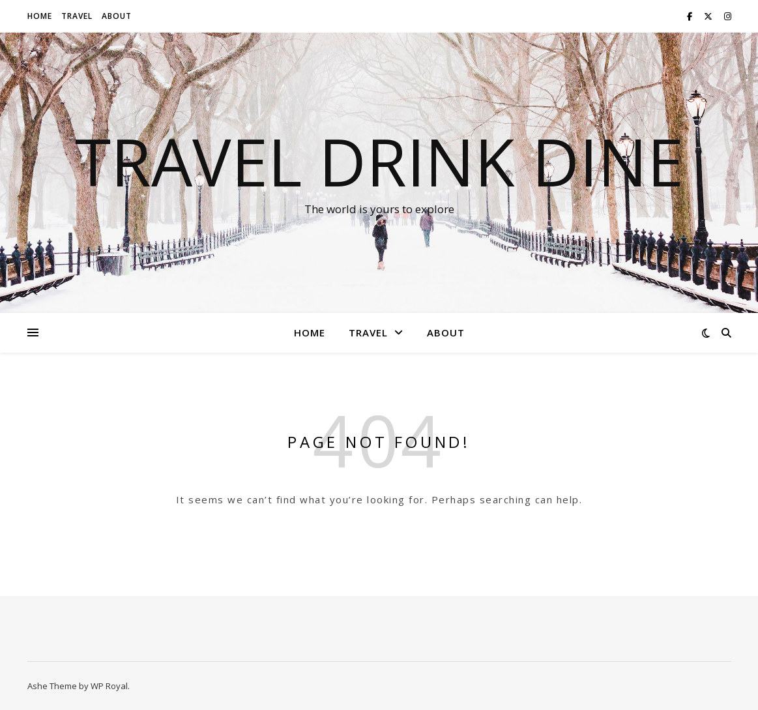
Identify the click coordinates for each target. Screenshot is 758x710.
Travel (77, 16)
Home (39, 16)
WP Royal (109, 686)
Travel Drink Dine (379, 161)
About (117, 16)
